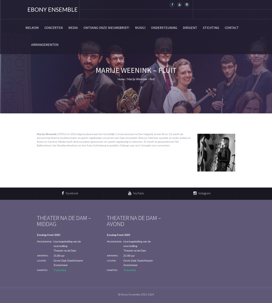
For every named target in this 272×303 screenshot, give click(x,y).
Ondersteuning (164, 28)
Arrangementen (44, 45)
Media (73, 28)
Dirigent (190, 28)
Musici (140, 28)
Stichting (211, 28)
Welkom (32, 28)
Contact (232, 28)
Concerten (53, 28)
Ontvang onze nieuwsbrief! (106, 28)
